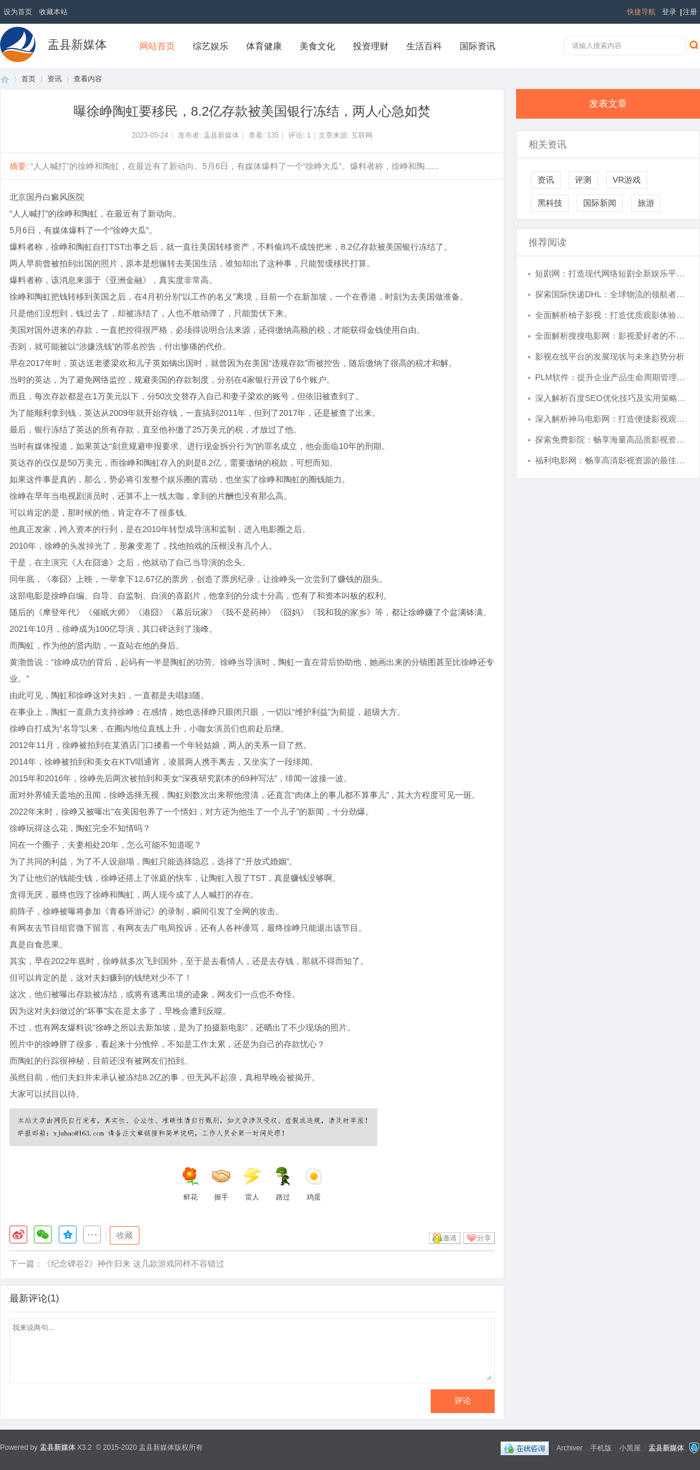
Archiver (569, 1447)
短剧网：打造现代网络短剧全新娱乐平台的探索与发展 (611, 273)
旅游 (646, 203)
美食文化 (317, 46)
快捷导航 (641, 12)
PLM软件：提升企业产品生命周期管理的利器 (611, 377)
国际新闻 (599, 203)
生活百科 (424, 46)
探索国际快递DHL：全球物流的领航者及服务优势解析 (611, 294)
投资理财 (371, 46)
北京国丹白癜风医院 (46, 197)
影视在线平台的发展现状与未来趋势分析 (610, 356)
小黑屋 (630, 1447)
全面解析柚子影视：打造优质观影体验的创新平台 (611, 315)
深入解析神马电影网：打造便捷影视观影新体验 (611, 419)
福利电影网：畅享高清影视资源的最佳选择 (611, 460)
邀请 (450, 1238)
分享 (484, 1238)
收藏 (124, 1235)
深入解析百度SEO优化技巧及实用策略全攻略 (611, 398)
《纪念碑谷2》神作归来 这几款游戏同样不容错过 (133, 1263)
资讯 (54, 79)
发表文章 (608, 103)
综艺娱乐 (210, 46)
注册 (690, 12)
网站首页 (157, 46)
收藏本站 (53, 12)
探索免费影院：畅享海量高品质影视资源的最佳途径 (611, 439)
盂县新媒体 (77, 44)
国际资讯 (477, 46)
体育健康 (264, 46)
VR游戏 (627, 179)
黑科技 (549, 203)
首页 (4, 79)
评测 (583, 179)
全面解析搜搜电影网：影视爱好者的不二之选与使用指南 (611, 336)
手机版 (601, 1447)
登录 (669, 12)
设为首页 (18, 12)
